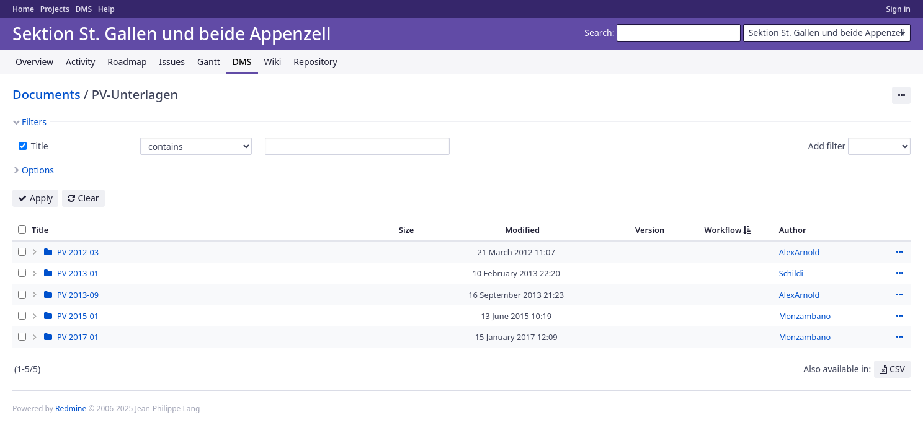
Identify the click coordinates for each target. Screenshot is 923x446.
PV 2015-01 (78, 315)
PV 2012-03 (78, 252)
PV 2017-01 (78, 337)
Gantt (208, 62)
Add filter (827, 146)
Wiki (273, 62)
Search (598, 32)
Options (38, 170)
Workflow (723, 229)
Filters (34, 122)
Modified (522, 229)
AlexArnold (799, 252)
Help (106, 9)
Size (406, 229)
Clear (88, 198)
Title (38, 146)
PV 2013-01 (78, 273)
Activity (80, 62)
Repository (315, 62)
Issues (172, 62)
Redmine (70, 408)
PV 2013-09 (78, 294)
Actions (899, 252)
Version (649, 229)
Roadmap (126, 62)
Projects (54, 9)
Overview (34, 62)
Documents (46, 94)
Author (792, 229)
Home (23, 9)
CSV (897, 369)
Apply (41, 198)
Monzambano (805, 315)
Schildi (791, 273)
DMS (83, 9)
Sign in (898, 9)
